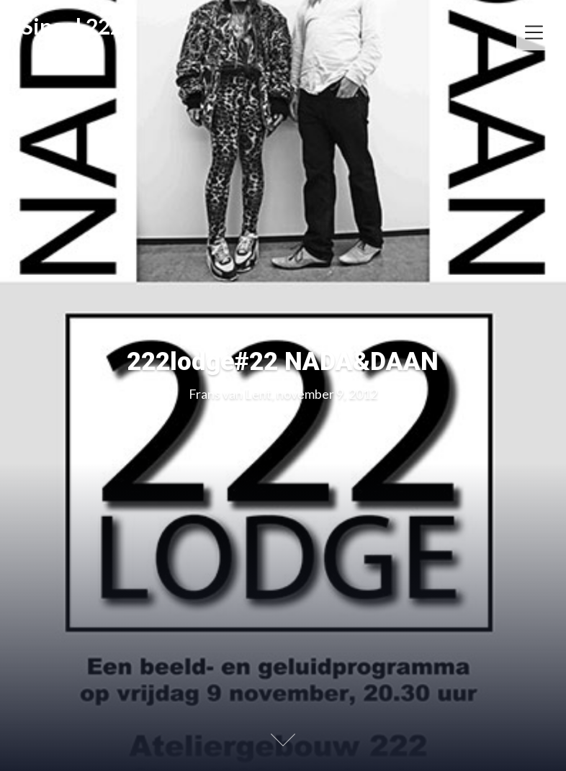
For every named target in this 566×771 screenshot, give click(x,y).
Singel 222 (72, 26)
